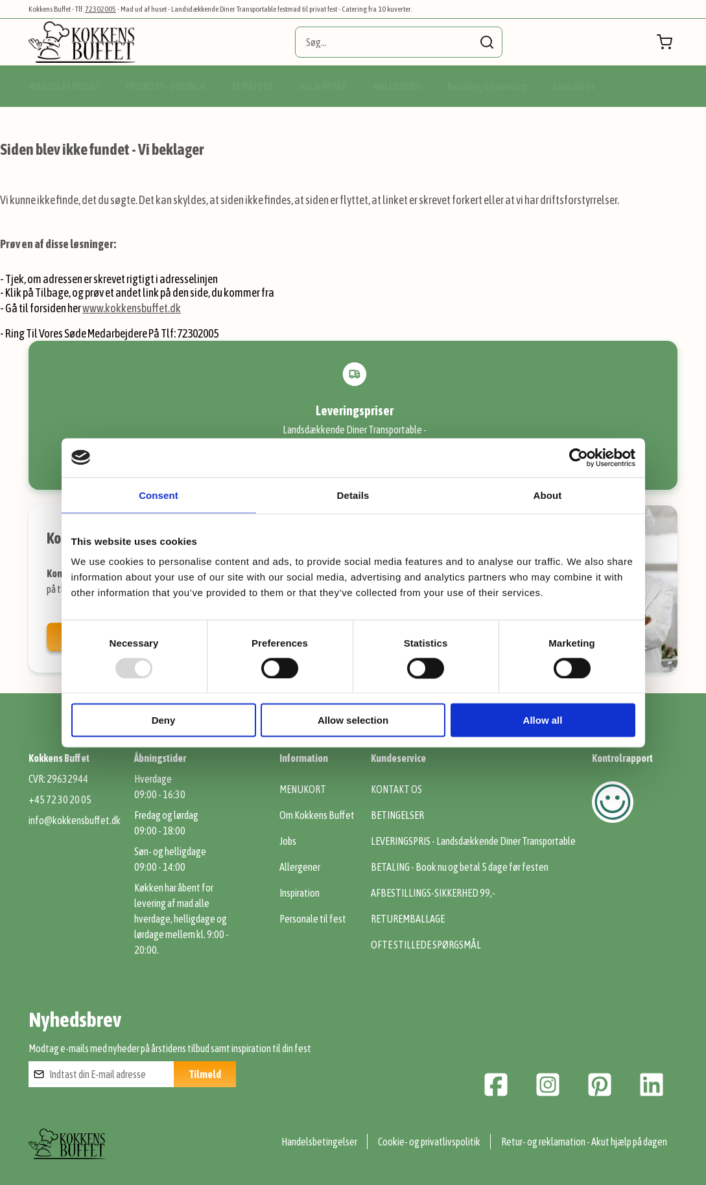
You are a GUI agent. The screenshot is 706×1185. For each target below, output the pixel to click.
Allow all (543, 720)
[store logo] (82, 42)
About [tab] (548, 494)
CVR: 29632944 (58, 779)
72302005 (100, 9)
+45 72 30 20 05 (60, 799)
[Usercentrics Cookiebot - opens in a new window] (578, 457)
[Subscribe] (205, 1074)
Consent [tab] (158, 494)
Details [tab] (353, 494)
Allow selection (353, 720)
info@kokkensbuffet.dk (75, 820)
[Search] (486, 42)
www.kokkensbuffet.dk (131, 308)
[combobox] (398, 42)
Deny (164, 720)
